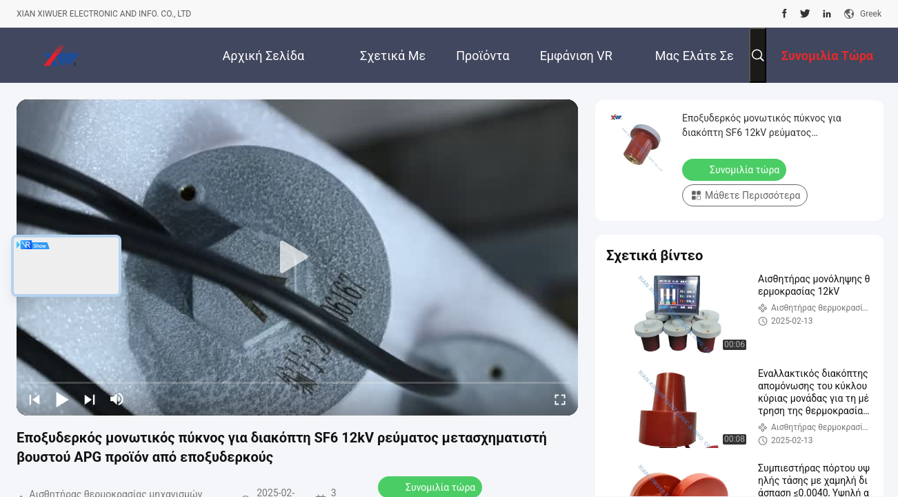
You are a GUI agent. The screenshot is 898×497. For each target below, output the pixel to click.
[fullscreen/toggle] (560, 399)
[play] (297, 257)
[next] (89, 399)
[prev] (34, 399)
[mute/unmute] (117, 399)
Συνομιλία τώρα (735, 169)
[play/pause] (62, 399)
